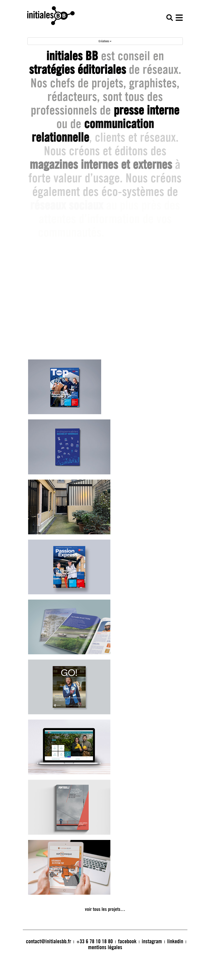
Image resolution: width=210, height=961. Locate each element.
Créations (105, 41)
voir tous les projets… (105, 909)
